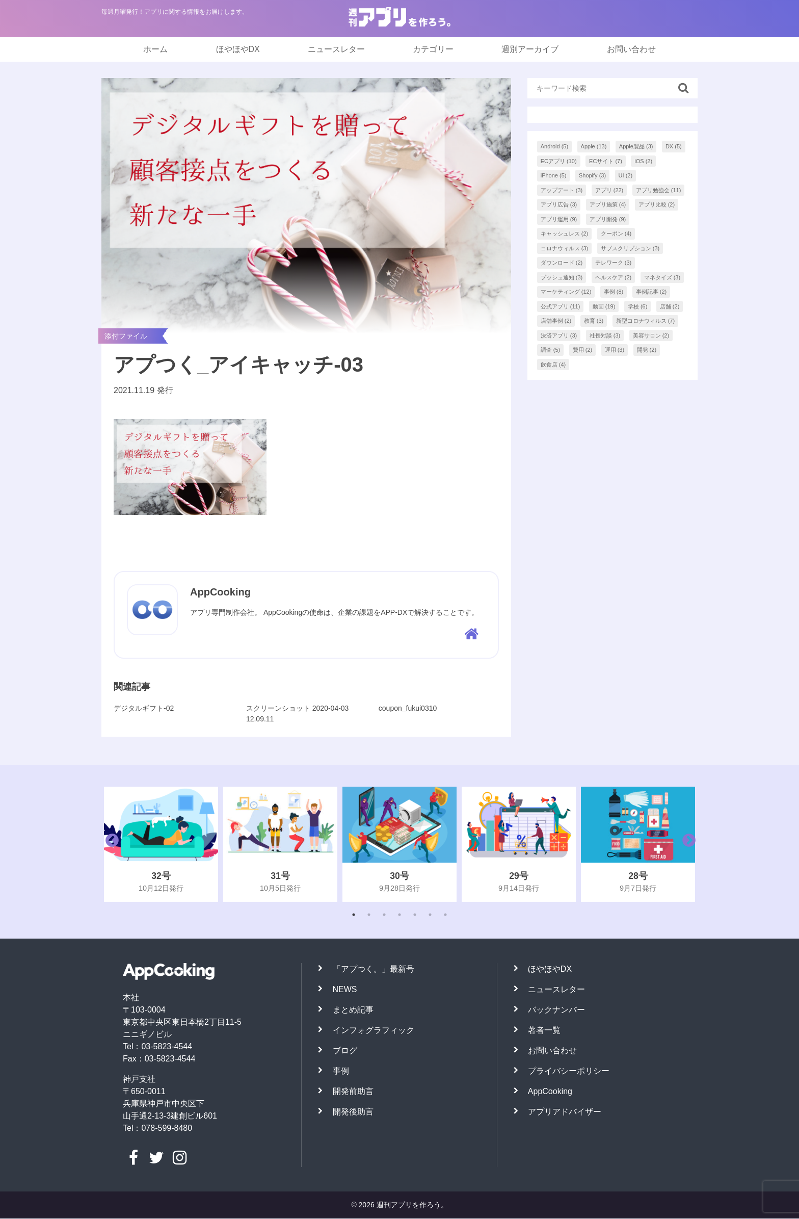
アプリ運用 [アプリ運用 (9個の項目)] (559, 219)
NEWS (345, 989)
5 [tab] (415, 915)
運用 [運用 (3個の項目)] (615, 350)
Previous (109, 845)
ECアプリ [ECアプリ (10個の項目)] (559, 161)
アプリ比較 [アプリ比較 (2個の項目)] (656, 204)
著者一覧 (544, 1030)
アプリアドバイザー (564, 1112)
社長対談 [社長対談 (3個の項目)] (605, 335)
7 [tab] (445, 915)
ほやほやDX (238, 49)
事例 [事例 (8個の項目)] (614, 292)
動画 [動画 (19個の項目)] (604, 306)
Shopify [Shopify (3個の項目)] (592, 175)
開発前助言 (353, 1091)
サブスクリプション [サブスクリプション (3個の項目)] (630, 248)
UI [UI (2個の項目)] (626, 175)
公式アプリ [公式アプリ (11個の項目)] (560, 306)
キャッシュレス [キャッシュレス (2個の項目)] (565, 233)
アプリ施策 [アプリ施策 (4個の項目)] (608, 204)
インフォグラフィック (373, 1030)
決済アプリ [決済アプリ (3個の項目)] (559, 335)
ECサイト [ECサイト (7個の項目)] (605, 161)
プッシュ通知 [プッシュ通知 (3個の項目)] (562, 277)
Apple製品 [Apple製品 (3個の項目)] (636, 146)
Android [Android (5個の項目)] (554, 146)
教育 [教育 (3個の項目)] (594, 321)
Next (686, 845)
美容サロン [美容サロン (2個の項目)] (651, 335)
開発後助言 (353, 1112)
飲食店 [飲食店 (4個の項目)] (553, 364)
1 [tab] (354, 915)
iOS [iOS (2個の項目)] (643, 161)
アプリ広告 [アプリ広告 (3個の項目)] (559, 204)
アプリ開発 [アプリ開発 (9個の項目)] (608, 219)
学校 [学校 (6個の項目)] (638, 306)
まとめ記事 (353, 1010)
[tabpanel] (161, 844)
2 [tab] (369, 915)
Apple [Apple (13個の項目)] (594, 146)
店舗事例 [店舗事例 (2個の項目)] (556, 321)
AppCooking (550, 1091)
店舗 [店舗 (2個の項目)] (670, 306)
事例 (341, 1071)
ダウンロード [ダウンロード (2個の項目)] (562, 263)
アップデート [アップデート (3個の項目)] (562, 190)
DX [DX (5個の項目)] (673, 146)
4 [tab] (399, 915)
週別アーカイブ (529, 49)
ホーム (155, 49)
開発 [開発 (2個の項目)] (647, 350)
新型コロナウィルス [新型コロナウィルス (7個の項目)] (645, 321)
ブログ (345, 1051)
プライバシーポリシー (568, 1071)
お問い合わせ (631, 49)
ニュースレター (336, 49)
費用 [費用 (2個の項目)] (583, 350)
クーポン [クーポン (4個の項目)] (616, 233)
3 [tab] (384, 915)
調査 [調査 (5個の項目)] (551, 350)
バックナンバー (556, 1010)
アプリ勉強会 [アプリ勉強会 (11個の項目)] (658, 190)
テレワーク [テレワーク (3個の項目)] (613, 263)
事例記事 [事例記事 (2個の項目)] (651, 292)
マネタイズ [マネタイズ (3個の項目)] (662, 277)
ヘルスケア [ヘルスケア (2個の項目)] (613, 277)
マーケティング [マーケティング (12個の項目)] (566, 292)
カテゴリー (433, 49)
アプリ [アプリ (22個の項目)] (609, 190)
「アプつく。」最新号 (373, 969)
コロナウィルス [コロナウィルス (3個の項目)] (565, 248)
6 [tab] (430, 915)
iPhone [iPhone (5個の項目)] (554, 175)
